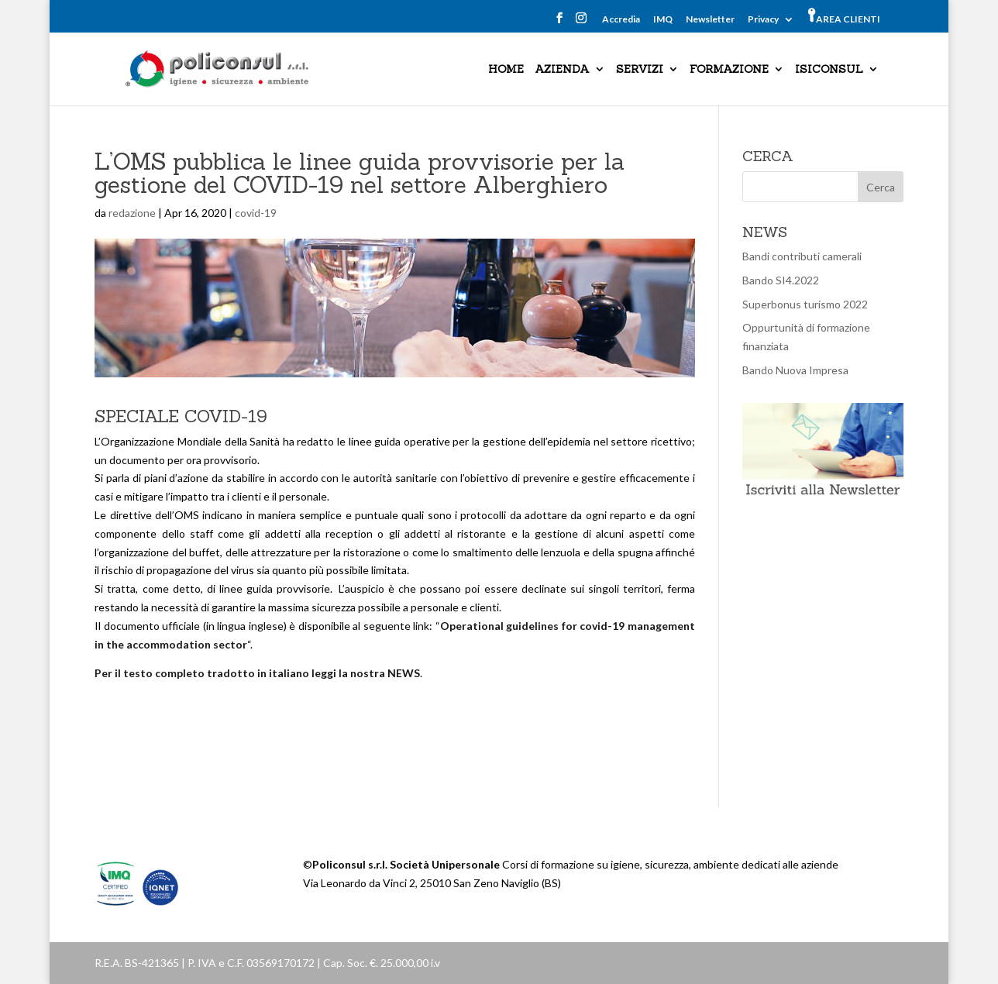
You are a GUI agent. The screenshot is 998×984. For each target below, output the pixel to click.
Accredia (621, 20)
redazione (132, 212)
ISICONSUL (829, 70)
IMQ (663, 20)
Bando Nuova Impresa (795, 370)
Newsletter (710, 20)
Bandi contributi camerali (802, 256)
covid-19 (256, 212)
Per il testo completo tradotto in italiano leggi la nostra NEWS (257, 673)
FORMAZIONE (729, 70)
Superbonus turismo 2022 (805, 304)
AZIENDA (562, 70)
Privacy (763, 20)
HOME (506, 70)
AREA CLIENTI (843, 16)
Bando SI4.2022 (780, 280)
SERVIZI (639, 70)
